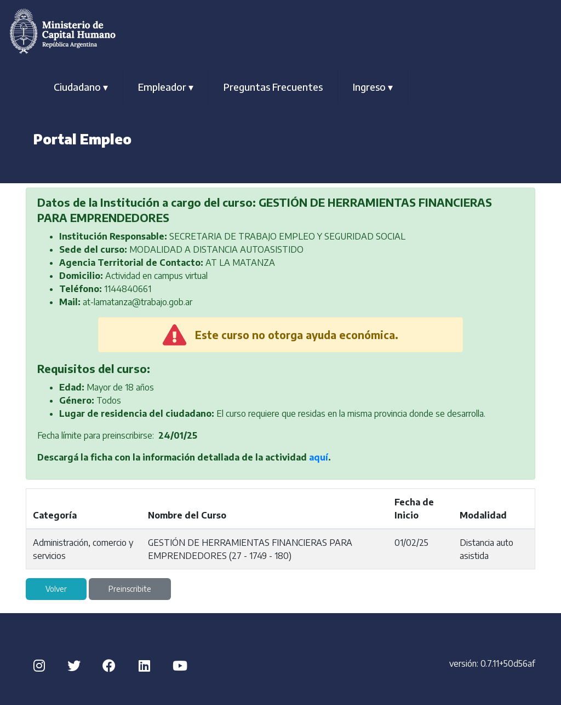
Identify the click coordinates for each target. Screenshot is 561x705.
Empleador (165, 87)
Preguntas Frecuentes (273, 86)
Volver (56, 588)
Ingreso (373, 87)
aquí (318, 457)
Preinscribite (129, 588)
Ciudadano (81, 87)
